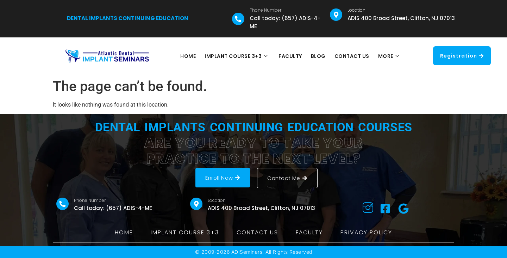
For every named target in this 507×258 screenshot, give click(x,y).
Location (356, 10)
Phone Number (265, 10)
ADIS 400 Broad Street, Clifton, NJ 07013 (401, 18)
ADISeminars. (247, 252)
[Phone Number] (238, 19)
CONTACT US (351, 56)
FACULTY (290, 56)
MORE (388, 56)
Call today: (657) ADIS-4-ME (113, 208)
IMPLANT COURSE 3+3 (236, 56)
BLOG (318, 56)
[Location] (336, 14)
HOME (188, 56)
